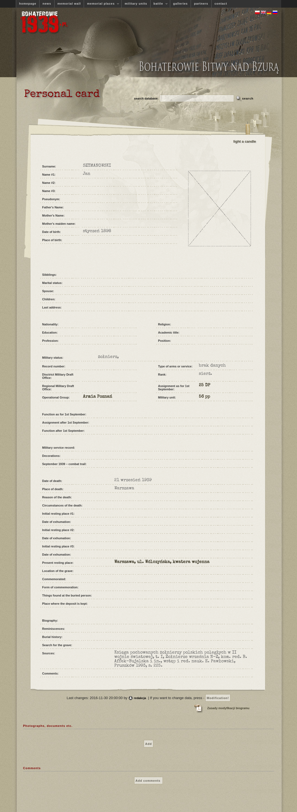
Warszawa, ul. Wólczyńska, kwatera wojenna (161, 562)
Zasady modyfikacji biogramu (228, 708)
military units (136, 3)
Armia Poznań (97, 397)
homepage (27, 3)
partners (201, 3)
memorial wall (69, 3)
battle (159, 3)
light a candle (244, 141)
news (47, 3)
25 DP (204, 385)
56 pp (204, 397)
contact (221, 3)
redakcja (140, 698)
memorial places (101, 3)
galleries (180, 3)
